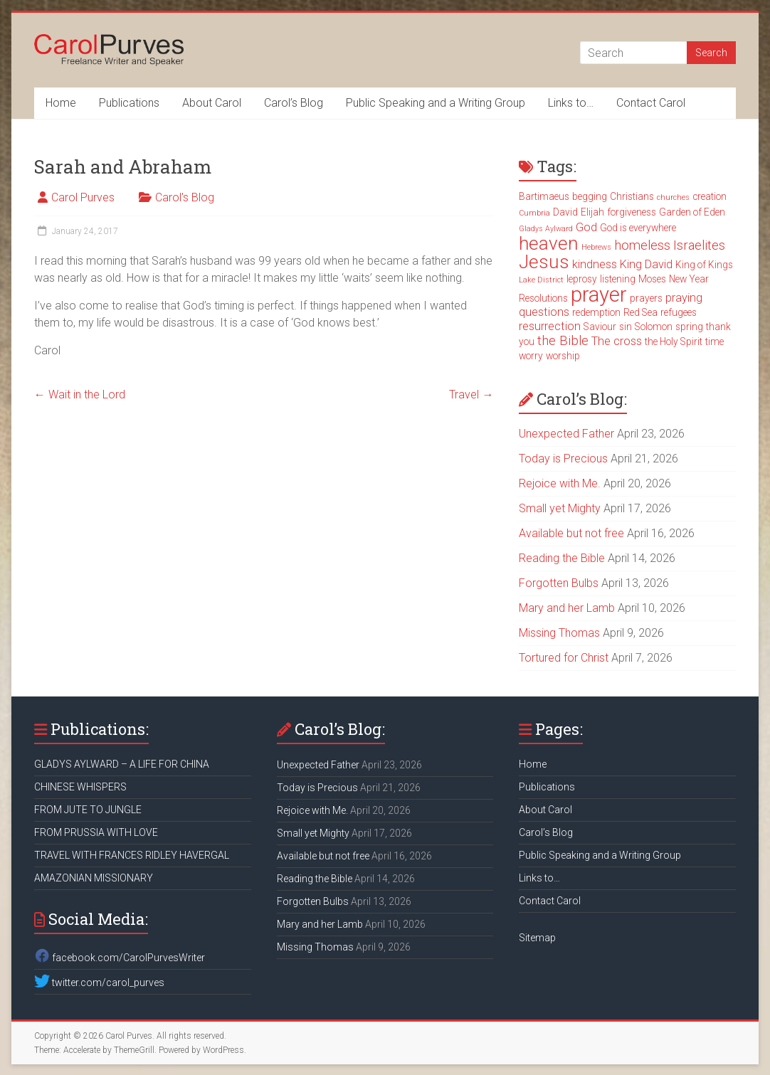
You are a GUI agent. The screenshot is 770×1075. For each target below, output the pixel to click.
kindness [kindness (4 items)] (594, 264)
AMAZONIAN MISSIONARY (93, 878)
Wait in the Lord (79, 394)
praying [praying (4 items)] (683, 298)
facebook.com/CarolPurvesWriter (119, 957)
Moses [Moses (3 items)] (652, 279)
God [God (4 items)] (586, 227)
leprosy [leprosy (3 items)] (581, 279)
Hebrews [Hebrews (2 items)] (596, 247)
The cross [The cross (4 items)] (616, 341)
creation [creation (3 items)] (709, 196)
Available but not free (571, 533)
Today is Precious (563, 458)
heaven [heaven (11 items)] (549, 243)
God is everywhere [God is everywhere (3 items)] (638, 227)
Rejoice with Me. (560, 483)
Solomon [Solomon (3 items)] (654, 326)
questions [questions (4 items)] (544, 312)
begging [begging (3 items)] (589, 196)
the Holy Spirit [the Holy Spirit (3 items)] (673, 341)
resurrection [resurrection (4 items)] (550, 326)
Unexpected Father (566, 433)
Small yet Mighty (560, 508)
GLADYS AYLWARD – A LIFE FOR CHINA (121, 764)
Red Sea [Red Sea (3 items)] (640, 312)
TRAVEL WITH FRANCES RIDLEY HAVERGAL (131, 855)
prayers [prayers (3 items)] (646, 298)
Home (61, 103)
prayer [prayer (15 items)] (599, 294)
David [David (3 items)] (565, 212)
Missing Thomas (559, 633)
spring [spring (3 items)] (689, 326)
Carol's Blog (184, 197)
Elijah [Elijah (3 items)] (592, 212)
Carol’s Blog (293, 103)
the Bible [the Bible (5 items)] (563, 341)
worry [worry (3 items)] (531, 355)
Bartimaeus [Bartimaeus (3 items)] (544, 196)
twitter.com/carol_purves (99, 982)
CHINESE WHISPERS (80, 787)
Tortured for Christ (563, 657)
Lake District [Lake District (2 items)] (541, 280)
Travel (471, 394)
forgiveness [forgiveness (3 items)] (631, 212)
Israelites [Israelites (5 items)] (699, 245)
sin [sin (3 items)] (625, 326)
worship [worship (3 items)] (563, 355)
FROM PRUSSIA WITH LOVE (96, 832)
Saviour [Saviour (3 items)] (600, 326)
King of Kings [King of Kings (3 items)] (704, 264)
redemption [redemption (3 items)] (596, 312)
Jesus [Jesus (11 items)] (544, 261)
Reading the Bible (562, 558)
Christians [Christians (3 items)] (632, 196)
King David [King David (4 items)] (646, 264)
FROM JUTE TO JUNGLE (88, 809)
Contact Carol (650, 103)
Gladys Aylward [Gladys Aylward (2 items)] (546, 228)
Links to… (571, 103)
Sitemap (537, 937)
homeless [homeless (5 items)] (642, 245)
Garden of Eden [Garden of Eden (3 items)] (692, 212)
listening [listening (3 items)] (617, 279)
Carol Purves (83, 197)
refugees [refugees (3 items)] (678, 312)
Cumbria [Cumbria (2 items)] (534, 213)
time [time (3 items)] (714, 341)
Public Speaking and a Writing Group (435, 103)
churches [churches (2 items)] (673, 197)
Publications (129, 103)
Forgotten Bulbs (558, 583)
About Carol (211, 103)
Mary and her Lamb (567, 608)
